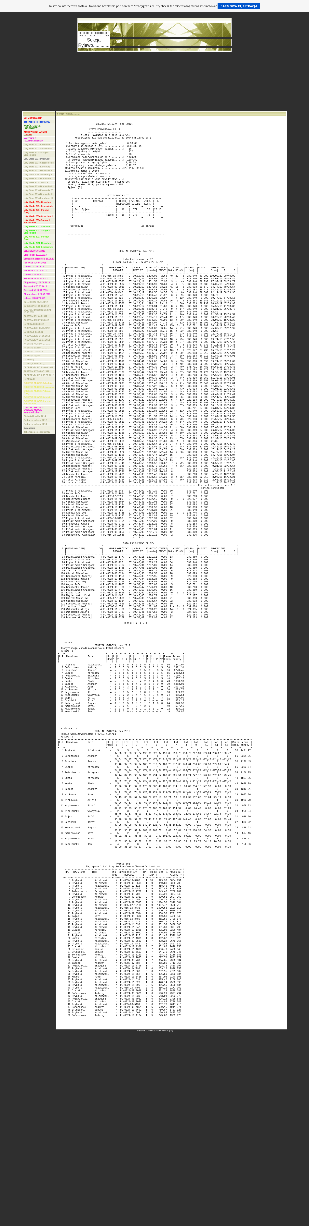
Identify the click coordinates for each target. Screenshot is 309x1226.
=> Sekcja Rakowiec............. (37, 351)
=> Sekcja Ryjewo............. (36, 355)
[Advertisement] (154, 81)
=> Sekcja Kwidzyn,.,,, (34, 363)
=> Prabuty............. (33, 359)
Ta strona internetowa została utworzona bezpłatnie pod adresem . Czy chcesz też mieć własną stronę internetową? (154, 6)
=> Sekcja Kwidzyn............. (37, 344)
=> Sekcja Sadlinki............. (36, 347)
